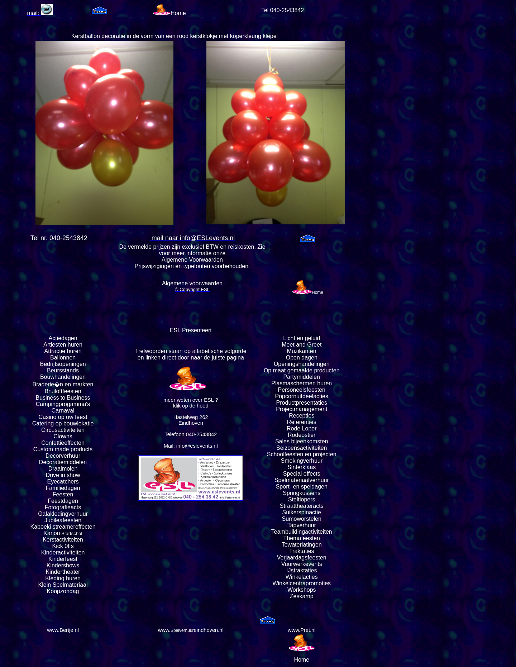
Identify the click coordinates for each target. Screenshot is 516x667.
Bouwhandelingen (63, 377)
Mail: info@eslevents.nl (191, 446)
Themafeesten (301, 538)
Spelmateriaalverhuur (301, 480)
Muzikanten (301, 351)
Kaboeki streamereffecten (63, 527)
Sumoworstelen (301, 519)
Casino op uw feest (63, 417)
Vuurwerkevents (301, 564)
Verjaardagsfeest (298, 557)
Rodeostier (301, 435)
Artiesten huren (62, 345)
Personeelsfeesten (301, 390)
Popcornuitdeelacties (301, 396)
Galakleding (53, 514)
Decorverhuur (63, 456)
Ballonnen (63, 357)
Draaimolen (63, 469)
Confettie (52, 443)
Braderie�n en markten (63, 384)
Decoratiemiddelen (63, 462)
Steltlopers (301, 499)
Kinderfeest (62, 559)
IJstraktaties (301, 570)
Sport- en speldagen (302, 486)
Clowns (62, 436)
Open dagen (301, 357)
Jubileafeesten (62, 520)
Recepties (301, 416)
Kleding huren (63, 578)
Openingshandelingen (302, 364)
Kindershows (63, 565)
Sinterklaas (301, 467)
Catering (43, 423)
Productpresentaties (301, 403)
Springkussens (301, 493)
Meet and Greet (301, 345)
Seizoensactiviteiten (301, 448)
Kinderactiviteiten (63, 552)
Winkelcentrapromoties (301, 583)
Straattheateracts (302, 506)
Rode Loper (302, 428)
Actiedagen (63, 338)
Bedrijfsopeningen (63, 364)
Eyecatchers (63, 481)
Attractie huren (63, 351)
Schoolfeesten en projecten (301, 454)
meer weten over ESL (188, 400)
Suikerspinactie (301, 512)
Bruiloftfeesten (62, 391)
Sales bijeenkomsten (301, 441)
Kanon (51, 533)
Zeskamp (302, 596)
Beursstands (63, 370)
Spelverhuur (182, 630)
